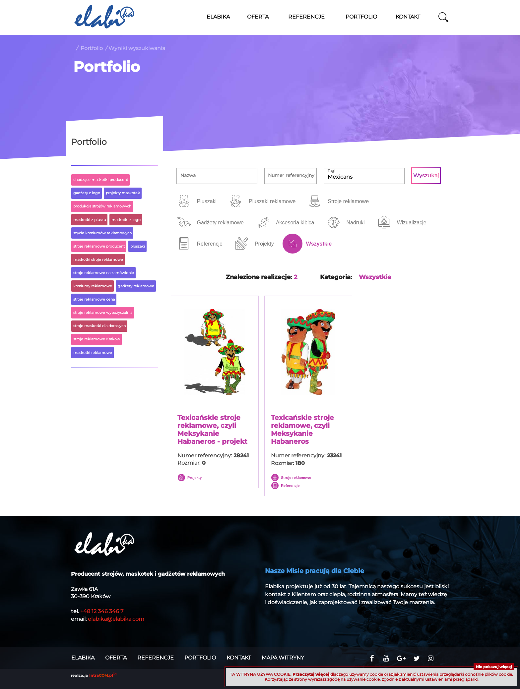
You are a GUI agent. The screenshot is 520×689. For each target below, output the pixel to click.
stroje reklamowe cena (94, 299)
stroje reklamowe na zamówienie (103, 272)
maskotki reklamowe (92, 352)
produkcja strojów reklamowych (102, 206)
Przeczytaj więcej (310, 674)
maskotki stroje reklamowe (98, 259)
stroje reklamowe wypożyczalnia (102, 312)
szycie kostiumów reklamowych (102, 233)
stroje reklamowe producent (99, 246)
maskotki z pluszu (89, 219)
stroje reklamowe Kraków (96, 339)
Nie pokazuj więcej (494, 666)
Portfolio (92, 48)
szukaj (443, 17)
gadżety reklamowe (136, 286)
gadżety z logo (86, 193)
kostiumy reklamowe (92, 286)
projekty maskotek (123, 193)
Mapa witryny (283, 658)
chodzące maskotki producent (100, 179)
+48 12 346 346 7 (101, 611)
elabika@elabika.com (116, 619)
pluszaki (137, 246)
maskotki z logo (126, 219)
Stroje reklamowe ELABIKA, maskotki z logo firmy (104, 16)
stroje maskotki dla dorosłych (99, 325)
